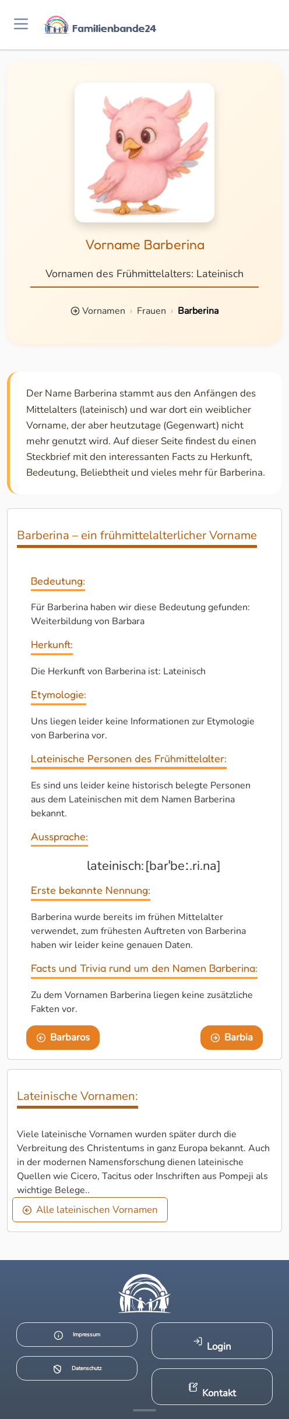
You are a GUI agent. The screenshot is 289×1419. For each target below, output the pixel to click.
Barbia (231, 1037)
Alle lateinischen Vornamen (90, 1209)
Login (212, 1344)
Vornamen (103, 311)
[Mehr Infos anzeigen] (144, 1410)
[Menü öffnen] (21, 24)
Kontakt (212, 1390)
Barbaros (63, 1037)
